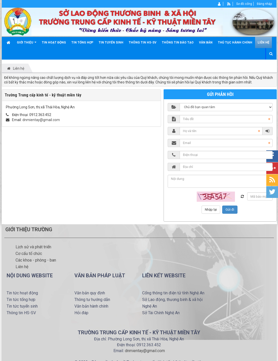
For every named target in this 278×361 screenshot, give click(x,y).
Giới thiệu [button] (26, 44)
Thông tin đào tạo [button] (178, 42)
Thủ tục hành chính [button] (235, 42)
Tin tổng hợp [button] (82, 42)
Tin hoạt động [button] (54, 42)
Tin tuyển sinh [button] (111, 42)
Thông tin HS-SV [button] (142, 42)
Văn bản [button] (206, 42)
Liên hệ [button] (263, 42)
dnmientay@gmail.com (41, 120)
